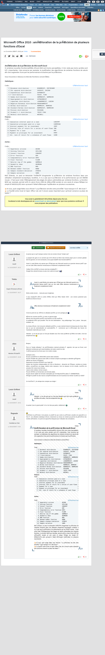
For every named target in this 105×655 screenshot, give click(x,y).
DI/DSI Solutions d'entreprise (19, 5)
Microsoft (46, 5)
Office (87, 5)
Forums (10, 2)
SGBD (81, 5)
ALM (40, 5)
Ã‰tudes (65, 2)
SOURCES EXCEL (50, 10)
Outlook (40, 7)
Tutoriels (18, 2)
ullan (14, 344)
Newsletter (47, 2)
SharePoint (57, 7)
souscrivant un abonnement (46, 201)
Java (52, 5)
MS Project (65, 7)
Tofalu (26, 51)
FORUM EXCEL (18, 10)
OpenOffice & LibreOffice (78, 7)
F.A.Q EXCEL (27, 10)
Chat (38, 2)
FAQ (26, 2)
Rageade (14, 413)
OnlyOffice (90, 7)
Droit (73, 2)
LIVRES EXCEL (71, 10)
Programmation (73, 5)
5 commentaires (36, 51)
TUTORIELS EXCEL (38, 10)
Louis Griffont (14, 254)
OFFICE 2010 (81, 10)
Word (34, 7)
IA (36, 5)
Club (79, 2)
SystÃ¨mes (101, 5)
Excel (29, 7)
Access (23, 7)
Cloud (31, 5)
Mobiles (93, 5)
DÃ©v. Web (59, 5)
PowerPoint (48, 7)
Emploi (57, 2)
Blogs (32, 2)
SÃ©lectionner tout (80, 86)
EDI (66, 5)
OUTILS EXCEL (61, 10)
